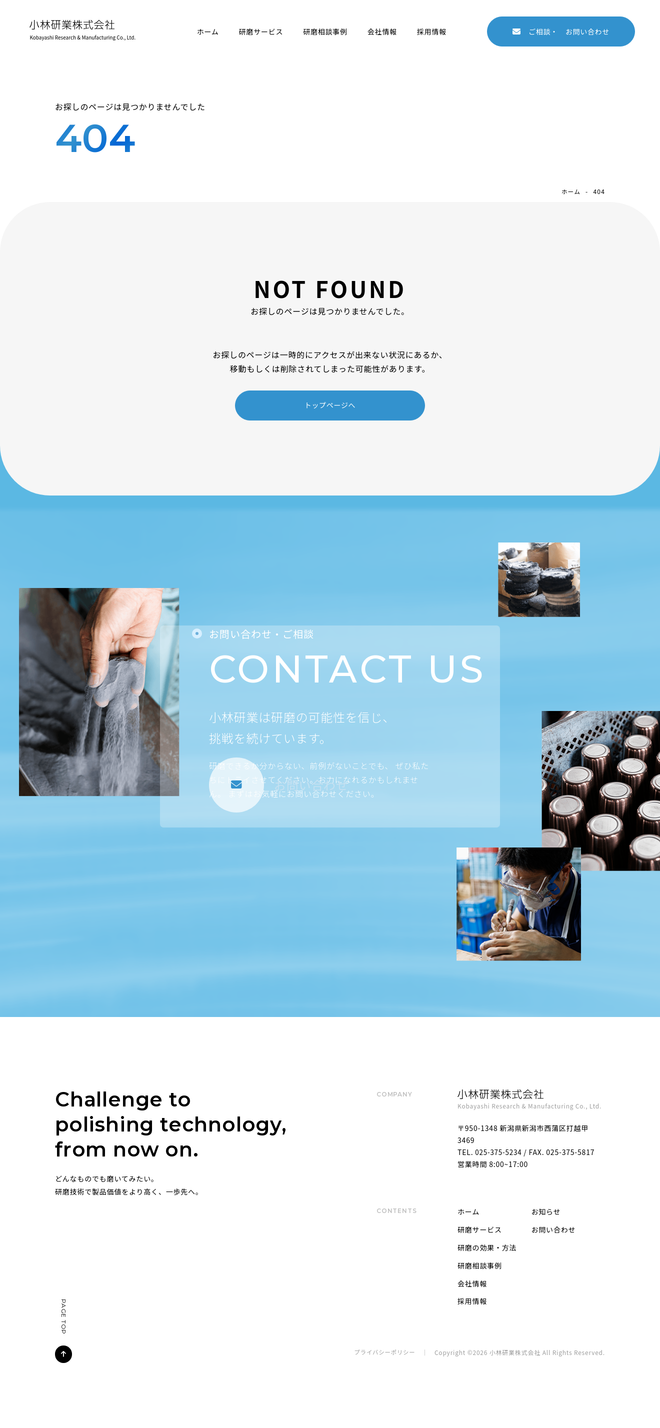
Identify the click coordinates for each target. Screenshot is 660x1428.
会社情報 (380, 31)
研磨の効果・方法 (487, 1248)
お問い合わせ (561, 31)
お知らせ (546, 1212)
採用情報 (429, 31)
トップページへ (330, 405)
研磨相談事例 (323, 31)
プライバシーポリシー (384, 1352)
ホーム (205, 31)
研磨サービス (258, 31)
